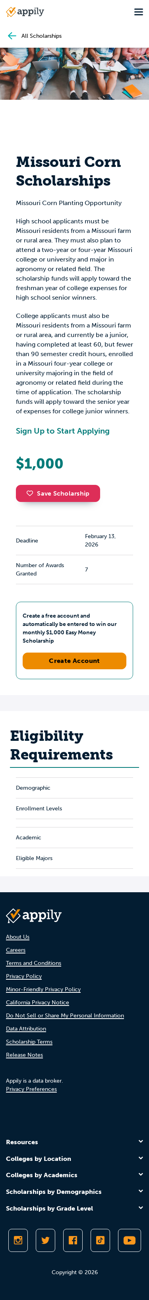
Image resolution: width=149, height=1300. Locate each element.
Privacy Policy (24, 976)
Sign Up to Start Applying (63, 431)
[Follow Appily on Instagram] (18, 1240)
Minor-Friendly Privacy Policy (43, 989)
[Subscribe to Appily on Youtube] (129, 1240)
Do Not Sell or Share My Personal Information (65, 1015)
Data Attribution (26, 1028)
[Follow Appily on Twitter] (45, 1240)
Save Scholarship (58, 493)
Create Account (74, 661)
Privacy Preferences (31, 1089)
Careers (15, 950)
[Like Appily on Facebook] (73, 1240)
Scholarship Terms (29, 1041)
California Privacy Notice (37, 1002)
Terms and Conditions (33, 963)
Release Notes (24, 1055)
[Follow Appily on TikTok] (100, 1240)
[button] (32, 493)
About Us (17, 937)
